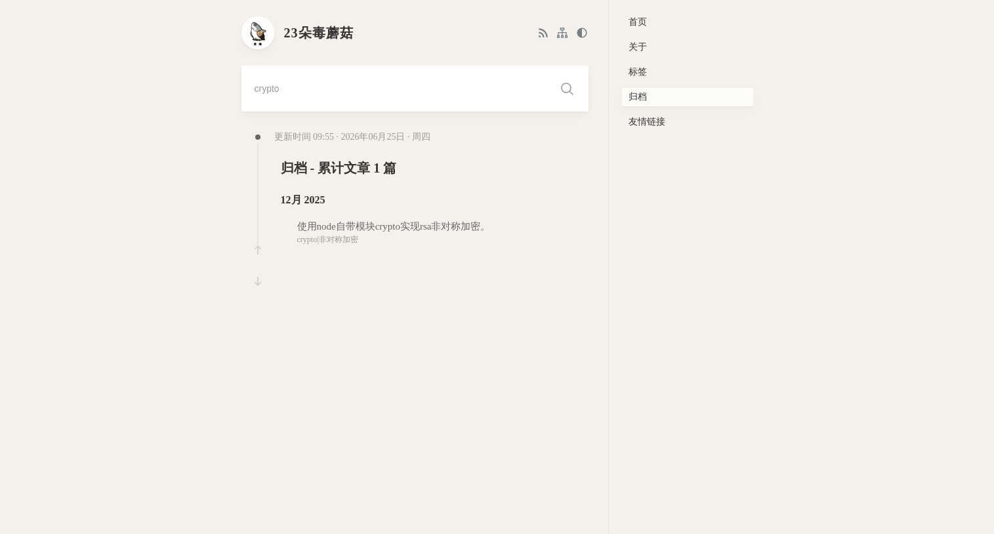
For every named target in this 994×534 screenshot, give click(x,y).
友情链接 (647, 122)
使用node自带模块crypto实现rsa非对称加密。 (394, 226)
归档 (638, 97)
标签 (638, 72)
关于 (638, 47)
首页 (638, 22)
